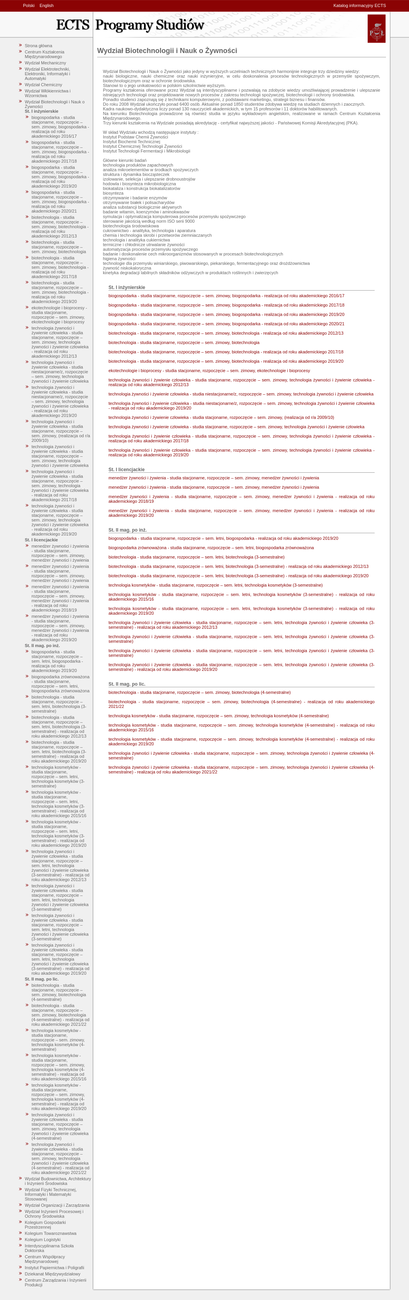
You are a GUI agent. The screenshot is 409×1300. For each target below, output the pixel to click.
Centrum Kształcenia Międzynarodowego (45, 54)
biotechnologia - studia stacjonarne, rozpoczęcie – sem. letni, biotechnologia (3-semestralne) (59, 704)
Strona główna (38, 45)
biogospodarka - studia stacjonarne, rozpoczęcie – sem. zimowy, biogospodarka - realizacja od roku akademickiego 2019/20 (60, 176)
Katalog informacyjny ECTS (360, 5)
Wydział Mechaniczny (45, 62)
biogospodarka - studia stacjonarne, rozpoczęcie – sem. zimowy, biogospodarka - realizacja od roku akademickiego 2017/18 (60, 151)
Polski (28, 5)
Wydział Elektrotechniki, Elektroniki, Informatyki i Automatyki (47, 74)
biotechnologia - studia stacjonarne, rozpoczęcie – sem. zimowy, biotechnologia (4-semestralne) (59, 992)
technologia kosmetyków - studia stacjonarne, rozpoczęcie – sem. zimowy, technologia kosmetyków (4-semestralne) (58, 1040)
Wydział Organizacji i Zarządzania (57, 1205)
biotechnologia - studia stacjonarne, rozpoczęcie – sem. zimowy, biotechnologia (59, 247)
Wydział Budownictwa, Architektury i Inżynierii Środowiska (58, 1181)
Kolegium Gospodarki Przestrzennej (45, 1224)
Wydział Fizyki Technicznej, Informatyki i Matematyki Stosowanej (51, 1194)
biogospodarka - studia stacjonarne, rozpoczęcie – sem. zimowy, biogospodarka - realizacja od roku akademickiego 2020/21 (60, 201)
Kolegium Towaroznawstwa (50, 1233)
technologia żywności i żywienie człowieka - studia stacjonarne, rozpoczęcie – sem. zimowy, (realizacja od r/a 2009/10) (61, 431)
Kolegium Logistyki (43, 1239)
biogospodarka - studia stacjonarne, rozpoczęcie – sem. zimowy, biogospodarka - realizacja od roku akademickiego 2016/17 (60, 126)
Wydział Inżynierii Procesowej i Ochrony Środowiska (54, 1213)
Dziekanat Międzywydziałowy (52, 1274)
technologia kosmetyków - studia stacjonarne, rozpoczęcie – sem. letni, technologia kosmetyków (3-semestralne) (58, 776)
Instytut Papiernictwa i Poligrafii (54, 1267)
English (46, 5)
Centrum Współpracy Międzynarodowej (45, 1259)
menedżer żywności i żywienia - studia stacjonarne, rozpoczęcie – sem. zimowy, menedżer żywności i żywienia (60, 553)
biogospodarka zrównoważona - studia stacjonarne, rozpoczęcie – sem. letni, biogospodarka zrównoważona (61, 683)
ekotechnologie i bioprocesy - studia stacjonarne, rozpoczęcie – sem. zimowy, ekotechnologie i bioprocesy (59, 314)
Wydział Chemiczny (43, 84)
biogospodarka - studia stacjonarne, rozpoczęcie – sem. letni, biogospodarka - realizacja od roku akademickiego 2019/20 (57, 661)
